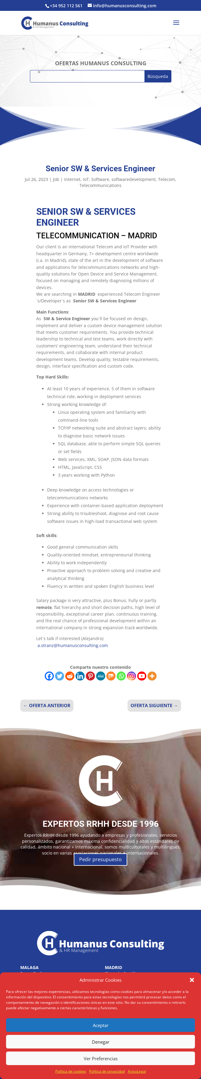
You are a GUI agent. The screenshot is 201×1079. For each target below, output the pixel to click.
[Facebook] (49, 676)
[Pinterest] (90, 676)
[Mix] (110, 676)
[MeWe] (100, 676)
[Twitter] (59, 676)
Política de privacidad (107, 1071)
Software (100, 179)
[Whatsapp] (121, 676)
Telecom (166, 179)
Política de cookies (70, 1071)
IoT (86, 179)
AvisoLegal (137, 1071)
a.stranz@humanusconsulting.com (72, 645)
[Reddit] (69, 676)
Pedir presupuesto (100, 859)
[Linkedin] (80, 676)
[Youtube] (141, 676)
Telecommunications (100, 185)
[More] (152, 676)
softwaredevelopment (134, 179)
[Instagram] (131, 676)
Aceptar (101, 1025)
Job (56, 179)
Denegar (100, 1042)
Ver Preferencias (101, 1058)
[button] (192, 980)
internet (72, 179)
